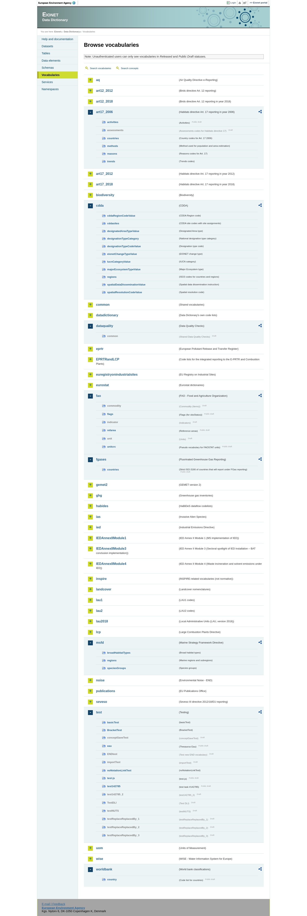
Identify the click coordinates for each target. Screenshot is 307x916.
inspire (101, 578)
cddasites (113, 223)
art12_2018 (104, 101)
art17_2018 (104, 184)
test (99, 712)
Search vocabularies (100, 68)
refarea (111, 430)
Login (233, 2)
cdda (100, 205)
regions (111, 276)
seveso (101, 701)
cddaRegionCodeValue (121, 215)
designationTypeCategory (123, 238)
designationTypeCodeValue (124, 246)
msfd (100, 642)
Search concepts (129, 68)
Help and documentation (57, 39)
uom (99, 848)
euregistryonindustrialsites (117, 374)
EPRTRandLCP (107, 359)
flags (110, 414)
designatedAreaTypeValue (123, 231)
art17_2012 (104, 173)
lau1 (99, 600)
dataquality (104, 326)
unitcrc (111, 446)
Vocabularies (51, 75)
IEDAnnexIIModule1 (111, 538)
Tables (46, 53)
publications (105, 691)
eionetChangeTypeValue (122, 253)
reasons (112, 153)
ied (98, 527)
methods (112, 146)
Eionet (57, 31)
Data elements (51, 60)
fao (98, 396)
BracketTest (114, 730)
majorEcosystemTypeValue (124, 269)
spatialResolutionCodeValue (124, 292)
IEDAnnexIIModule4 (111, 563)
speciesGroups (116, 668)
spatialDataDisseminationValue (126, 284)
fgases (101, 459)
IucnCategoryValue (118, 261)
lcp (98, 632)
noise (100, 680)
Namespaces (50, 89)
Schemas (48, 67)
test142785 (113, 786)
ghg (99, 495)
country (112, 879)
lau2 (99, 610)
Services (47, 82)
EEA (58, 3)
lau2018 (102, 621)
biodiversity (105, 195)
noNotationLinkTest (119, 770)
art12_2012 (104, 90)
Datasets (47, 46)
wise (99, 858)
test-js (111, 778)
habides (102, 506)
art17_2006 (104, 112)
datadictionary (107, 315)
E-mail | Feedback (53, 904)
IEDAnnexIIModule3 (111, 548)
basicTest (113, 722)
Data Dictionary (72, 31)
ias (98, 516)
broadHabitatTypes (118, 652)
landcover (103, 589)
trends (111, 161)
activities (112, 122)
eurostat (102, 385)
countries (113, 138)
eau (109, 745)
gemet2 (101, 484)
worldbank (104, 869)
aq (98, 80)
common (103, 304)
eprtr (99, 349)
